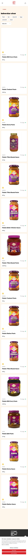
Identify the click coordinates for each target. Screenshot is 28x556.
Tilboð (3, 17)
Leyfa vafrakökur (14, 553)
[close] (25, 537)
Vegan (21, 17)
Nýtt (8, 17)
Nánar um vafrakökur (5, 544)
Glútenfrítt (15, 17)
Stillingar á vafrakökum (14, 547)
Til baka (4, 9)
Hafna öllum (14, 550)
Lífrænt (11, 19)
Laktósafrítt (4, 19)
